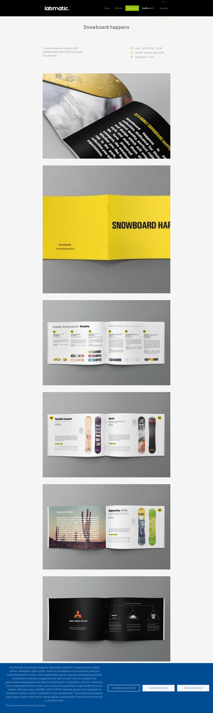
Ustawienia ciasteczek (123, 688)
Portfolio (132, 8)
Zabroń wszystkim (158, 688)
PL (167, 2)
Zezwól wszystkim (193, 688)
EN (163, 2)
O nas (107, 8)
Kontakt (164, 8)
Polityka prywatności (16, 705)
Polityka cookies (37, 705)
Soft (152, 8)
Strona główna (163, 18)
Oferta (118, 8)
